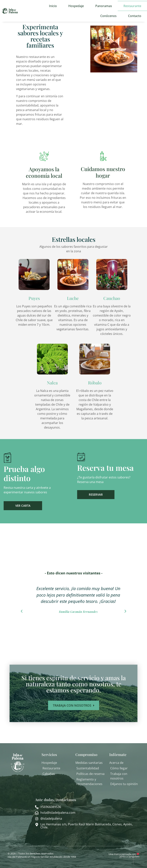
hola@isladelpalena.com (57, 812)
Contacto (134, 16)
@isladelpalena (51, 818)
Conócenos (108, 16)
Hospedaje (76, 6)
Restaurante (132, 6)
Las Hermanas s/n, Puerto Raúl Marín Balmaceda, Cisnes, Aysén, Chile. (86, 825)
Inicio (53, 6)
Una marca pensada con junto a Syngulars (124, 855)
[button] (22, 611)
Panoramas (103, 6)
